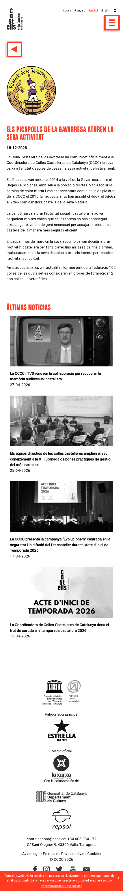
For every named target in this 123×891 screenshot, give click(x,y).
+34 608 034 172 (82, 839)
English (105, 10)
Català (67, 10)
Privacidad (70, 853)
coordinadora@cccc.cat (47, 839)
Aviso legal (31, 853)
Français (80, 10)
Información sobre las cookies (61, 886)
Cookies (94, 853)
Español (93, 10)
